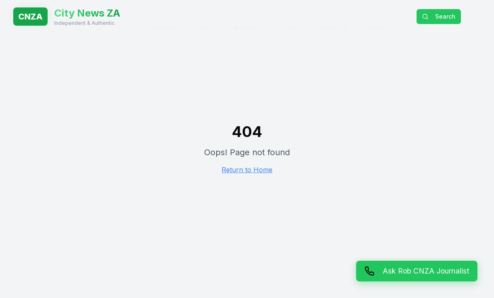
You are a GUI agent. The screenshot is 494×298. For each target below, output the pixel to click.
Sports (287, 16)
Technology (331, 16)
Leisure (377, 16)
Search (438, 16)
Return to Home (247, 170)
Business (247, 16)
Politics (206, 16)
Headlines (163, 16)
